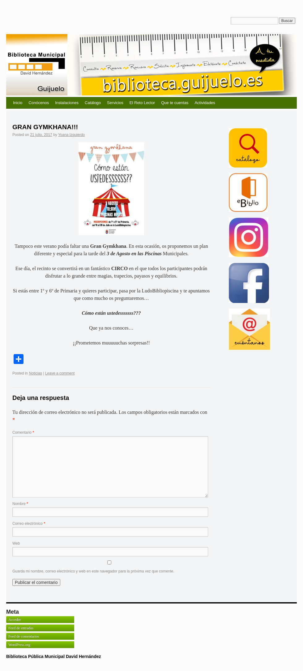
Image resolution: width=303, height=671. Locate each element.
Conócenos (38, 102)
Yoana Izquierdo (71, 135)
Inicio (17, 102)
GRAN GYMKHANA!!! (45, 126)
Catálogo (93, 102)
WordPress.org (19, 644)
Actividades (204, 102)
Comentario (23, 432)
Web (16, 543)
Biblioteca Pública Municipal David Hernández (53, 656)
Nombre (20, 504)
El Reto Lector (142, 102)
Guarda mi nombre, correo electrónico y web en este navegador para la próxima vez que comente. (93, 571)
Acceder (14, 619)
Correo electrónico (28, 523)
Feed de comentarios (23, 636)
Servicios (115, 102)
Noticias (35, 373)
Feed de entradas (20, 628)
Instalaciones (67, 102)
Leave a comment (60, 373)
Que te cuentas (174, 102)
